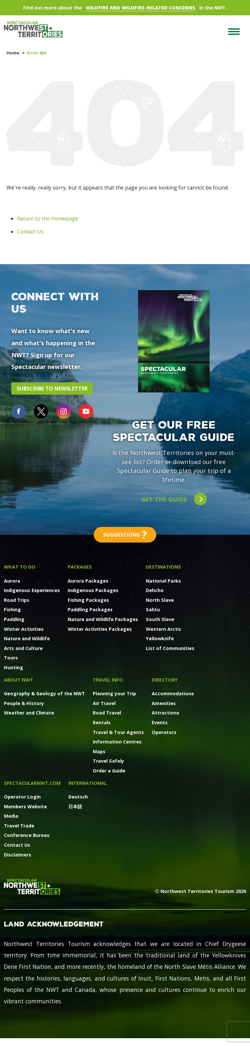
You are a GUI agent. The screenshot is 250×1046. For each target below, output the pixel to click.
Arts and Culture (23, 648)
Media (11, 816)
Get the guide (174, 499)
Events (160, 722)
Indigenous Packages (93, 590)
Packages (80, 567)
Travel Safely (108, 761)
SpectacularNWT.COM (32, 783)
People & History (24, 703)
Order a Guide (109, 771)
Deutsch (78, 797)
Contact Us (30, 231)
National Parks (163, 581)
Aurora (12, 581)
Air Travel (104, 703)
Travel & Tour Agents (118, 732)
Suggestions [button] (125, 535)
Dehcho (155, 590)
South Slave (160, 619)
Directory (165, 680)
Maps (99, 751)
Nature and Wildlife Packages (103, 619)
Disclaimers (17, 855)
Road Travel (107, 713)
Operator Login (22, 797)
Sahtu (153, 609)
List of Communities (170, 648)
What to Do (19, 567)
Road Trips (16, 600)
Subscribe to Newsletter (52, 388)
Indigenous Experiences (32, 590)
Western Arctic (163, 629)
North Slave (160, 600)
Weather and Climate (29, 713)
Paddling (14, 619)
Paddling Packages (90, 609)
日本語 (75, 806)
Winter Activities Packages (100, 629)
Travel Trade (19, 826)
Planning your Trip (114, 693)
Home (13, 53)
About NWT (18, 680)
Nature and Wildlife (27, 638)
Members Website (25, 806)
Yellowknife (160, 638)
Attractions (165, 713)
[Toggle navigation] (234, 31)
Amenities (164, 703)
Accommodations (173, 693)
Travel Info (108, 680)
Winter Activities (24, 629)
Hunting (13, 667)
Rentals (102, 722)
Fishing (12, 609)
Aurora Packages (88, 581)
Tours (11, 658)
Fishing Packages (88, 600)
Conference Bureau (26, 835)
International (87, 783)
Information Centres (117, 742)
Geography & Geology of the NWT (44, 693)
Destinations (163, 567)
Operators (164, 732)
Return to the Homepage (47, 218)
